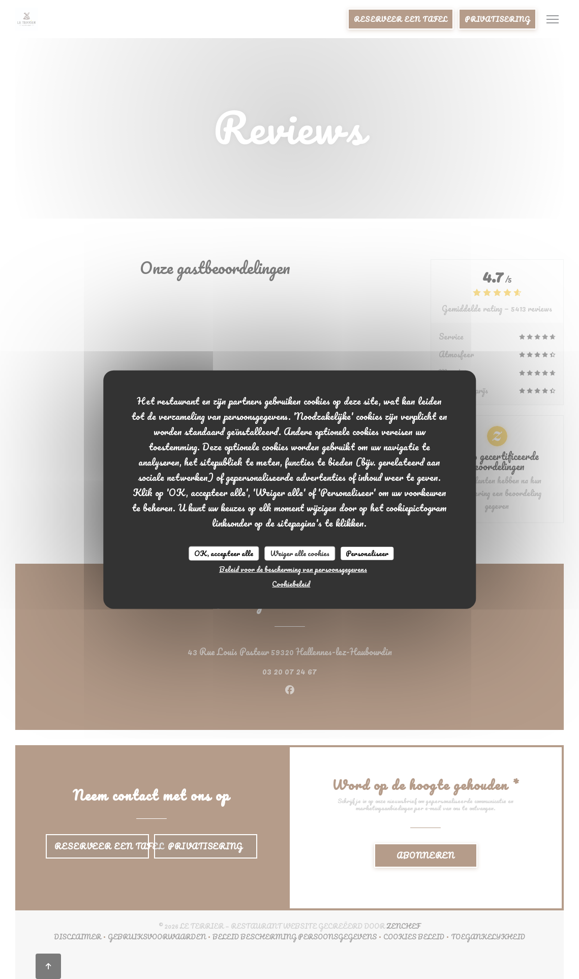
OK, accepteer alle (223, 553)
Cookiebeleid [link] (291, 583)
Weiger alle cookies (299, 553)
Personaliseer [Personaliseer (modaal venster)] (367, 553)
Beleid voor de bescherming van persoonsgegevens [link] (293, 568)
